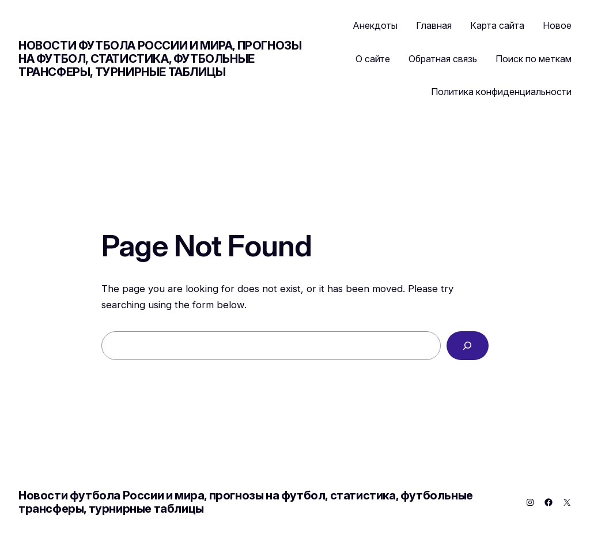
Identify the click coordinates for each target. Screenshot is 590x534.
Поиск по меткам (534, 59)
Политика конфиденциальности (501, 91)
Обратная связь (443, 59)
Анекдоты (375, 25)
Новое (557, 25)
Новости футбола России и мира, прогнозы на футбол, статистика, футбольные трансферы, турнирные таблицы (159, 59)
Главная (434, 25)
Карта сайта (497, 25)
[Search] (468, 346)
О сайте (372, 59)
